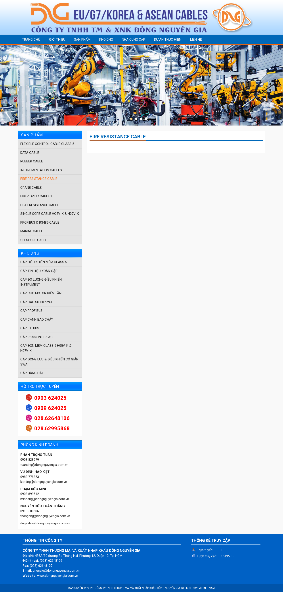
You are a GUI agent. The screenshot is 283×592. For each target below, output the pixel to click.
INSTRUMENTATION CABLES (41, 170)
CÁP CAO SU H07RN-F (36, 302)
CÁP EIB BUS (29, 328)
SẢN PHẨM (82, 40)
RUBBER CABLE (31, 161)
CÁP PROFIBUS (31, 311)
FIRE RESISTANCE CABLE (38, 179)
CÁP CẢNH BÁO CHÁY (36, 320)
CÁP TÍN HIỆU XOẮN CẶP (38, 271)
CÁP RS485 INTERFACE (37, 337)
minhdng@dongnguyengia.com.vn (44, 499)
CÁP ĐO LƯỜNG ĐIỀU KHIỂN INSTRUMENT (41, 282)
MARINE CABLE (31, 231)
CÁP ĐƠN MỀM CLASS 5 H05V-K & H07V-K (45, 348)
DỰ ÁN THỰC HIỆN (167, 40)
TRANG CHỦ (31, 40)
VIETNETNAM (207, 588)
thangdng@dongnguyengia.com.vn (45, 516)
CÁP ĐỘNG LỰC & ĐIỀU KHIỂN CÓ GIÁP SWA (49, 361)
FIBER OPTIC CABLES (36, 196)
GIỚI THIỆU (57, 40)
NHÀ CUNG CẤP (133, 40)
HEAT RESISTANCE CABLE (39, 205)
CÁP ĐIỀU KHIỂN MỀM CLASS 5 (43, 262)
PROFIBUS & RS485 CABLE (39, 223)
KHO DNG (106, 40)
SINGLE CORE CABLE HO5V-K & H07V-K (49, 214)
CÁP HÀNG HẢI (31, 373)
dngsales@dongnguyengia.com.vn (45, 523)
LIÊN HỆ (196, 40)
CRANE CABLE (31, 188)
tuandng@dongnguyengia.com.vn (44, 465)
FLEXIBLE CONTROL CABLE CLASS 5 (47, 144)
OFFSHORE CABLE (33, 240)
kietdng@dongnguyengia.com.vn (43, 482)
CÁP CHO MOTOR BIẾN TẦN (40, 293)
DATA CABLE (29, 153)
